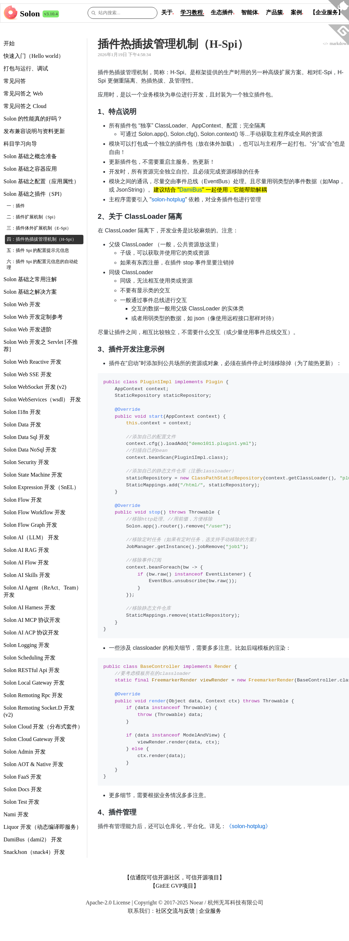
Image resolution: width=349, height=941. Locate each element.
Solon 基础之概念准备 (30, 156)
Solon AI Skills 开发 (26, 575)
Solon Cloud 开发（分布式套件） (43, 727)
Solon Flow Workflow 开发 (34, 512)
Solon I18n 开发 (22, 412)
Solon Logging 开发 (26, 645)
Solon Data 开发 (22, 424)
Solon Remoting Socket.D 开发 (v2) (39, 711)
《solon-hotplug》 (248, 826)
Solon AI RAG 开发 (26, 550)
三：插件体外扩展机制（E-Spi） (39, 228)
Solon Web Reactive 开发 (32, 362)
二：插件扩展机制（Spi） (32, 217)
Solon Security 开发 (26, 462)
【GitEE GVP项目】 (174, 886)
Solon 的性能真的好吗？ (32, 119)
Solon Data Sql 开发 (26, 437)
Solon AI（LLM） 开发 (31, 537)
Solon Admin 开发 (24, 752)
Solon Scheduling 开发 (29, 658)
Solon (30, 13)
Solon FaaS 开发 (22, 777)
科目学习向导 (20, 144)
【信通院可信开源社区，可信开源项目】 (174, 877)
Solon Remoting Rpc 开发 (33, 695)
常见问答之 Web (23, 94)
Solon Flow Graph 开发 (30, 525)
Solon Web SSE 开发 (27, 374)
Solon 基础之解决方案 (30, 292)
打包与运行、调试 (25, 68)
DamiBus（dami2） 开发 (32, 839)
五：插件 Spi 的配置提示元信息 (38, 250)
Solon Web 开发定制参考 (33, 317)
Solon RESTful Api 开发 (31, 670)
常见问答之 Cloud (24, 106)
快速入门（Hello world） (33, 56)
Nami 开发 (16, 814)
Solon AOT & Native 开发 (33, 764)
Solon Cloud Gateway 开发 (34, 739)
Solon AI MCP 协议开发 (31, 620)
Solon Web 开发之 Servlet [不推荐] (40, 345)
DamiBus (190, 190)
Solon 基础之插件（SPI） (34, 194)
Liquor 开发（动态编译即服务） (42, 827)
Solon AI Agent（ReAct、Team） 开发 (42, 591)
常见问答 (14, 81)
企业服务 (210, 911)
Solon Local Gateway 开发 (34, 683)
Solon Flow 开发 (22, 500)
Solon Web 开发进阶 (27, 329)
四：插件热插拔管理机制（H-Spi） (41, 239)
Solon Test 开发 (21, 802)
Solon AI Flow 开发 (26, 562)
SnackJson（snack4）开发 (34, 852)
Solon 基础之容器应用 (30, 169)
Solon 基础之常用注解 (30, 279)
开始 (9, 43)
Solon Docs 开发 (22, 789)
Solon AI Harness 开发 (29, 607)
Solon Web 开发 (21, 304)
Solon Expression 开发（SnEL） (41, 487)
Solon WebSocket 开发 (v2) (34, 387)
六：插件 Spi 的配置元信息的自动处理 (42, 264)
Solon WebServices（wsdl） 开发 (42, 399)
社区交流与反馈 (175, 911)
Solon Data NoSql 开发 (30, 450)
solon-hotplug (168, 199)
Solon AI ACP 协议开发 (31, 632)
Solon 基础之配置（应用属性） (41, 181)
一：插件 (16, 205)
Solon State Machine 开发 (32, 475)
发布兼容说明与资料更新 (34, 131)
